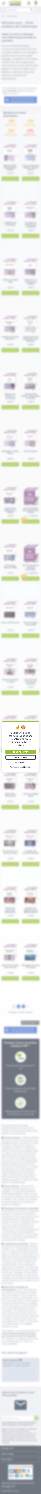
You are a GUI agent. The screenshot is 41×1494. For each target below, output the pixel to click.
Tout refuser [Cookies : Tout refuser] (20, 757)
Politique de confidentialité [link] (20, 767)
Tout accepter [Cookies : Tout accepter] (20, 752)
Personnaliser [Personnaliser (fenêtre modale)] (20, 762)
